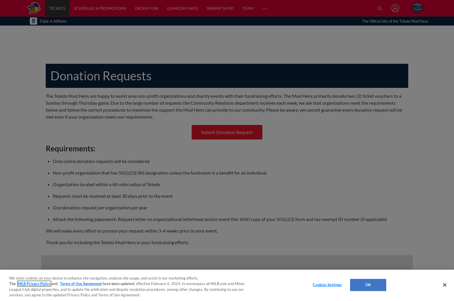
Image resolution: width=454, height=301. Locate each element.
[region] (227, 285)
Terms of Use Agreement (81, 283)
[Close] (444, 284)
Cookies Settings (327, 284)
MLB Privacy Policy (34, 283)
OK (368, 284)
